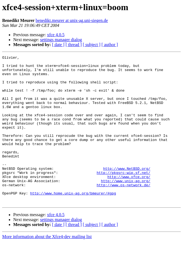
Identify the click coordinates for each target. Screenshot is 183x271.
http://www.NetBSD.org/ (127, 191)
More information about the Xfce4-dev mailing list (47, 266)
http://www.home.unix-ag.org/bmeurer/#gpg (73, 221)
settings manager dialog (61, 39)
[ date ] (58, 44)
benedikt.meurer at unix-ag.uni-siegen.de (71, 20)
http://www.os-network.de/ (123, 211)
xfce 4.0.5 (56, 34)
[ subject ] (91, 44)
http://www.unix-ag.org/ (125, 206)
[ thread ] (73, 44)
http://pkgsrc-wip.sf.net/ (123, 196)
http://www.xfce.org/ (128, 201)
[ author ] (110, 44)
